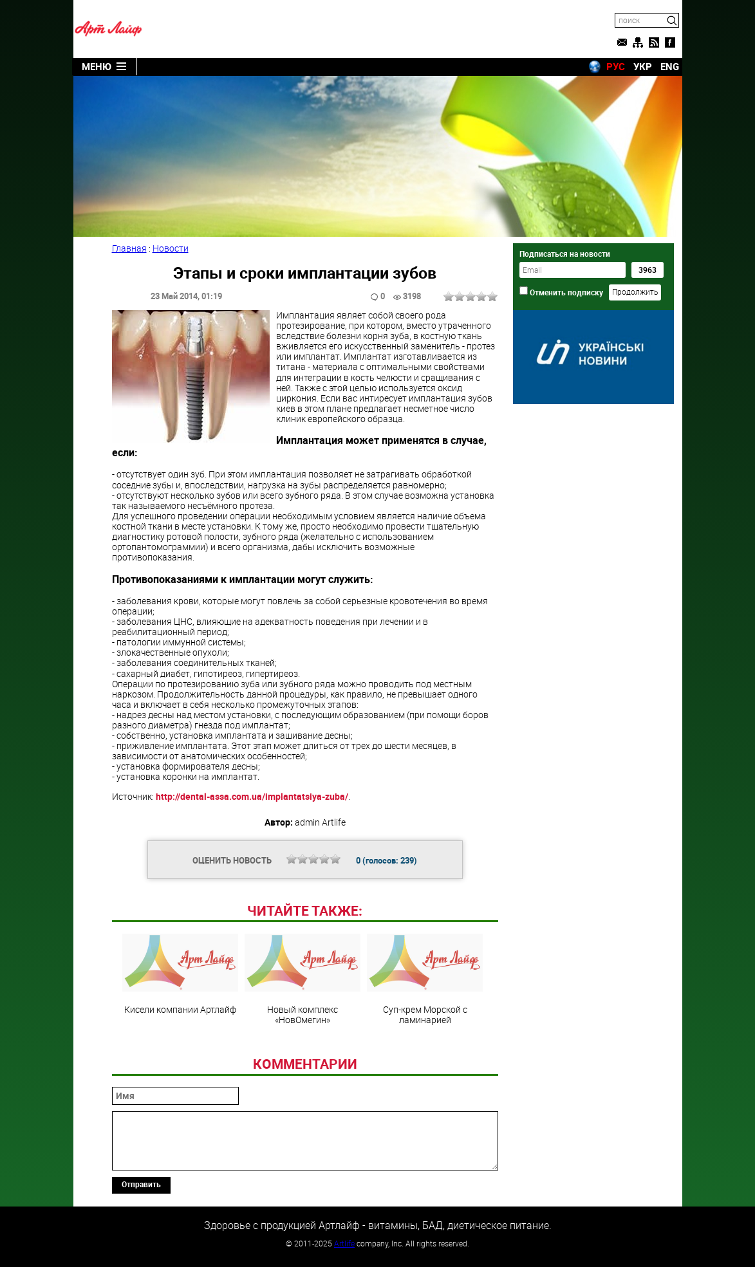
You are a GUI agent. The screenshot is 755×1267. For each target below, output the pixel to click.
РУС (615, 66)
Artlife (344, 1243)
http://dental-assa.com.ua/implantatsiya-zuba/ (252, 796)
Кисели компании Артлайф (180, 974)
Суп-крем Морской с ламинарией (425, 979)
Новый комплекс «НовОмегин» (302, 979)
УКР (642, 66)
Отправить (141, 1184)
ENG (669, 66)
